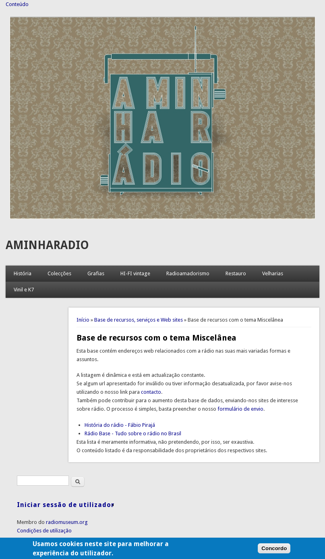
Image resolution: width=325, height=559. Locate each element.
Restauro (236, 273)
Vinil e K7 (24, 290)
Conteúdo (17, 4)
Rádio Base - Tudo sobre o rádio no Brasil (133, 433)
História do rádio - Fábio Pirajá (120, 425)
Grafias (95, 273)
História (22, 273)
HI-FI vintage (135, 273)
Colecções (59, 273)
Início (83, 320)
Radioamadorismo (187, 273)
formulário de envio (240, 409)
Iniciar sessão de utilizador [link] (65, 505)
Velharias (272, 273)
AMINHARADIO (47, 245)
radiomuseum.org (67, 522)
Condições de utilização (44, 531)
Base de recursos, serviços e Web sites (138, 320)
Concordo (274, 551)
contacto (151, 392)
